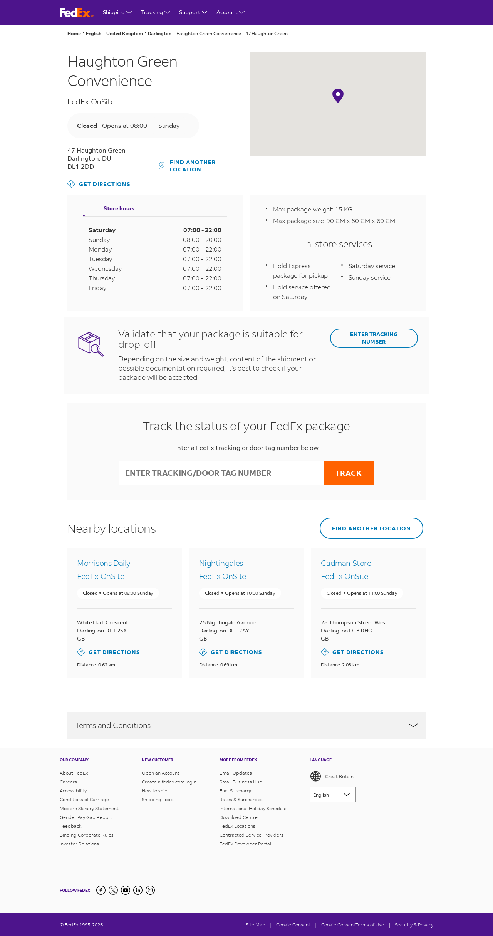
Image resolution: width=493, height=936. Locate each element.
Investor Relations (79, 844)
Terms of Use (369, 925)
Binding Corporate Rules (87, 835)
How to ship (155, 790)
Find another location (187, 165)
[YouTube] (125, 890)
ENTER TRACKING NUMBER (374, 337)
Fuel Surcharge (236, 790)
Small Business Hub (241, 782)
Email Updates (236, 773)
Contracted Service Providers (251, 835)
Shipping (117, 12)
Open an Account (160, 773)
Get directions (99, 184)
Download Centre (239, 817)
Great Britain (332, 776)
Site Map (255, 925)
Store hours (119, 208)
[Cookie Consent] (293, 925)
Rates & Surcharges (241, 799)
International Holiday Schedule (253, 808)
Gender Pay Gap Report (86, 817)
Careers (68, 782)
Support (193, 12)
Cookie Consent (338, 925)
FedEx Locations (237, 826)
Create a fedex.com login (169, 782)
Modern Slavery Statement (89, 808)
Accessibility (73, 790)
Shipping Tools (158, 799)
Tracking (155, 12)
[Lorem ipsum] (333, 794)
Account (230, 12)
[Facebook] (101, 890)
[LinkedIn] (138, 890)
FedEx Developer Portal (245, 844)
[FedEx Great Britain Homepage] (77, 12)
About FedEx (74, 773)
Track (348, 473)
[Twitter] (113, 890)
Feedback (71, 826)
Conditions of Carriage (84, 799)
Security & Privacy (414, 925)
